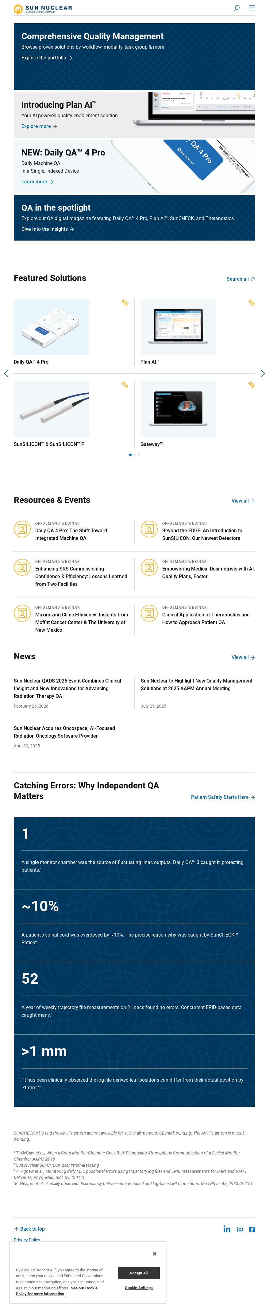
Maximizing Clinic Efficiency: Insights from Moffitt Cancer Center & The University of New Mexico (81, 623)
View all (240, 501)
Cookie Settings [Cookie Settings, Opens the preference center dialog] (139, 1287)
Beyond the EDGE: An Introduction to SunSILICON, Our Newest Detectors (202, 535)
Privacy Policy (27, 1240)
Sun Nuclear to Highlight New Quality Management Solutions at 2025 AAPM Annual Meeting (196, 685)
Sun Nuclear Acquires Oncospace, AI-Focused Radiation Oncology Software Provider (64, 732)
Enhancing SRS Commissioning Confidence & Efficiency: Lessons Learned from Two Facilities (81, 577)
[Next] (262, 374)
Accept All (138, 1273)
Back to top (32, 1230)
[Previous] (7, 374)
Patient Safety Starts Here (220, 798)
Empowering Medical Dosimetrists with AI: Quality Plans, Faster (208, 573)
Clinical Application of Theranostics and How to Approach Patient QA (206, 619)
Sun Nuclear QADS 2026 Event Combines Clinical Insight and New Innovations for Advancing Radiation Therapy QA (67, 689)
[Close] (154, 1254)
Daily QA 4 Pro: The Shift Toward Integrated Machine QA (71, 535)
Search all (238, 279)
